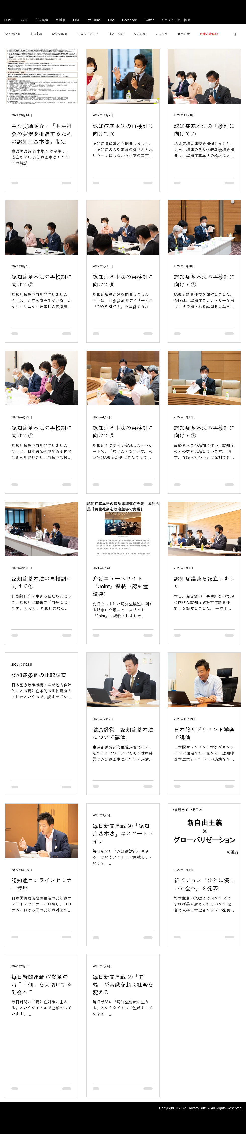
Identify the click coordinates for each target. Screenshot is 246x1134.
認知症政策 (59, 34)
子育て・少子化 (87, 34)
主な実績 (36, 34)
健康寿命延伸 (209, 34)
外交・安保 (116, 34)
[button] (234, 34)
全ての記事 (12, 34)
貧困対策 (184, 34)
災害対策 (140, 34)
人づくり (162, 34)
